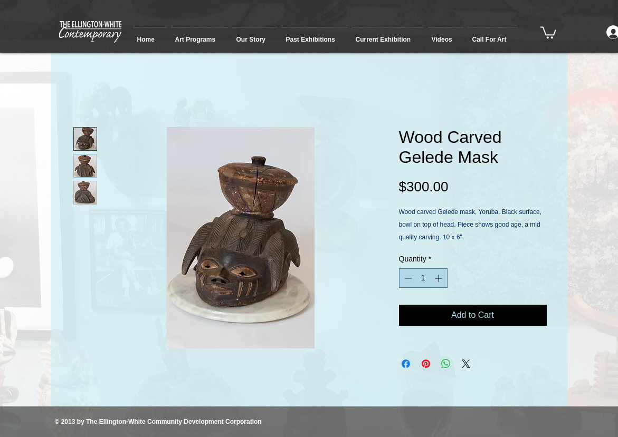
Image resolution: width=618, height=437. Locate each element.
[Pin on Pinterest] (426, 363)
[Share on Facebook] (406, 363)
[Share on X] (466, 363)
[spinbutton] (423, 278)
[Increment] (439, 278)
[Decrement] (407, 278)
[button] (199, 35)
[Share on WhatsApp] (446, 363)
